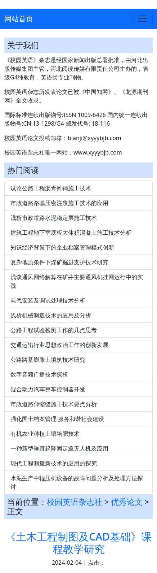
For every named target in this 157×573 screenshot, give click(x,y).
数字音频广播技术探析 (39, 374)
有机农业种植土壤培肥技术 (45, 434)
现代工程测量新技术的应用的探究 (53, 463)
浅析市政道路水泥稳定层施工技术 (53, 218)
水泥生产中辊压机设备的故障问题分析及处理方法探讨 (76, 482)
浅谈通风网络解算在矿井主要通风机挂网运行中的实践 (76, 281)
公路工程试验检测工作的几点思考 (53, 330)
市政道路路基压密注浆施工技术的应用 (59, 203)
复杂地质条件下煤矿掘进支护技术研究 (59, 262)
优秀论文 (127, 501)
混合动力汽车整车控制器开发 (47, 389)
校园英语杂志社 (74, 501)
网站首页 (18, 18)
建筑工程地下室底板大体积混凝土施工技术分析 (70, 232)
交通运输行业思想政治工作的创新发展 (59, 345)
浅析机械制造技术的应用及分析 (50, 315)
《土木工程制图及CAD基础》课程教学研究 (78, 542)
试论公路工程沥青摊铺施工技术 (50, 188)
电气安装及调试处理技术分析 (47, 300)
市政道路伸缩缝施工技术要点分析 (53, 404)
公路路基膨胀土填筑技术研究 (47, 360)
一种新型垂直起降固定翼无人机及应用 (59, 448)
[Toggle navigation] (143, 19)
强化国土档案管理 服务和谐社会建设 (57, 419)
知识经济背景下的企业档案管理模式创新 (62, 247)
